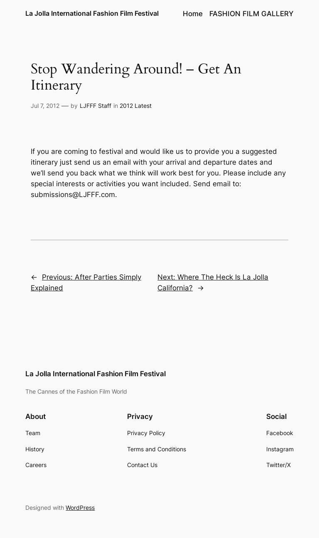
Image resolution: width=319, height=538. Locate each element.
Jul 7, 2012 (45, 105)
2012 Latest (136, 105)
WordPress (80, 507)
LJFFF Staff (95, 105)
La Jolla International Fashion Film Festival (92, 13)
